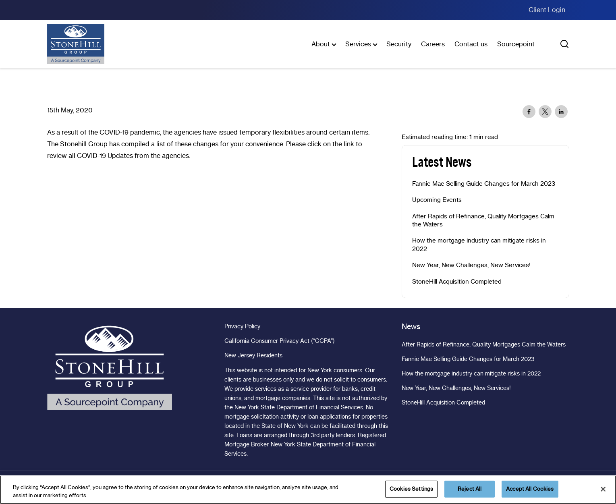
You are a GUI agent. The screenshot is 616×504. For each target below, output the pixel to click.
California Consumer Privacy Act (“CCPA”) (279, 340)
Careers (433, 44)
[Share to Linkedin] (561, 111)
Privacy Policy (242, 326)
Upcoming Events (437, 199)
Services (358, 44)
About (320, 44)
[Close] (603, 489)
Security (398, 44)
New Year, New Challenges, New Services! (471, 265)
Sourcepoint (516, 44)
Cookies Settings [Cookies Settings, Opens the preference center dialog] (411, 488)
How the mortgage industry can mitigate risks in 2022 (479, 244)
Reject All (469, 488)
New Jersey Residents (253, 355)
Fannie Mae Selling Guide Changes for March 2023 (483, 183)
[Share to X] (545, 111)
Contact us (470, 44)
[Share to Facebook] (529, 111)
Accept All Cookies (530, 488)
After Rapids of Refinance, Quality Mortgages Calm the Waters (483, 220)
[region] (308, 489)
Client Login (547, 10)
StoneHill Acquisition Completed (457, 281)
